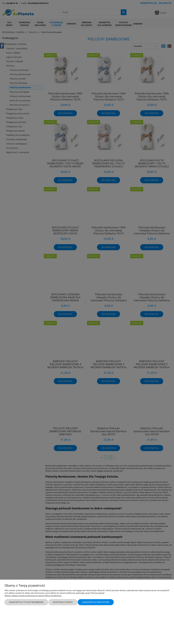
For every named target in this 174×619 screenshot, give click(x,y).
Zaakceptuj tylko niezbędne (26, 602)
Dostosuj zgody (63, 602)
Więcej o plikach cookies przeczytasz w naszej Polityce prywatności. (33, 595)
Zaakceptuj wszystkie (95, 602)
